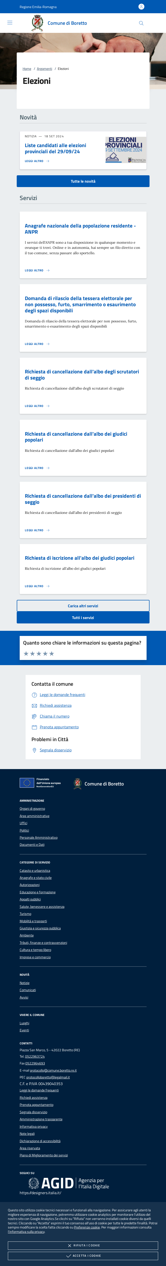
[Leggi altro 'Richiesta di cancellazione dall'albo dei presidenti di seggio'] (37, 530)
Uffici (23, 823)
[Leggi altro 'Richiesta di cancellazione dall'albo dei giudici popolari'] (37, 468)
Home (27, 68)
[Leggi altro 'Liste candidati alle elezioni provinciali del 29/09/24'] (37, 161)
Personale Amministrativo (39, 837)
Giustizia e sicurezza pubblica (40, 928)
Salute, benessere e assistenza (42, 906)
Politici (24, 830)
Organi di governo (32, 808)
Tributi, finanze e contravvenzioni (43, 942)
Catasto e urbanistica (35, 870)
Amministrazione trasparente (41, 1119)
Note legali (27, 1133)
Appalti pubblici (30, 899)
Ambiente (27, 935)
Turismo (25, 913)
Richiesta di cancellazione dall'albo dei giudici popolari (76, 437)
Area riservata (30, 1148)
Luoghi (24, 1023)
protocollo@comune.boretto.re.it (53, 1070)
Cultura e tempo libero (35, 949)
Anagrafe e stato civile (36, 877)
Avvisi (24, 997)
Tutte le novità (83, 181)
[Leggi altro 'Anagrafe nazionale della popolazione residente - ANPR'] (37, 270)
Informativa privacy (34, 1126)
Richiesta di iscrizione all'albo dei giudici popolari (79, 558)
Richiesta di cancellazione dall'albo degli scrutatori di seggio (82, 374)
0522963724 (35, 1056)
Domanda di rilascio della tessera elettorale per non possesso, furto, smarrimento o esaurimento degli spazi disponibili (80, 304)
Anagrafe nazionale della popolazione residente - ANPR (80, 229)
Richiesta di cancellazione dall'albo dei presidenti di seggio (83, 499)
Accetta (83, 1256)
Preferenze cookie (87, 1227)
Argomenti (44, 68)
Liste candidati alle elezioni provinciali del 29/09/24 (55, 148)
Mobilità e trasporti (33, 921)
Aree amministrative (34, 816)
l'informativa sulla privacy (26, 1231)
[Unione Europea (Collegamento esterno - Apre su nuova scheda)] (41, 784)
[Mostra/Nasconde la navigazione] (10, 22)
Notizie (25, 983)
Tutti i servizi (83, 617)
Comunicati (28, 990)
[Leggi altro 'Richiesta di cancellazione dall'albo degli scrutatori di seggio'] (37, 406)
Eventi (24, 1030)
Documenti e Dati (32, 844)
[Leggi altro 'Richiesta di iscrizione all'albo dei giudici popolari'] (37, 586)
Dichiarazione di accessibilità (40, 1141)
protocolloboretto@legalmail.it (48, 1077)
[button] (38, 6)
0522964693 (35, 1063)
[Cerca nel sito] (141, 23)
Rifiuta (83, 1246)
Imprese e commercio (35, 957)
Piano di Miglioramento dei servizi (44, 1155)
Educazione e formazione (38, 892)
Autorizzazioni (30, 884)
